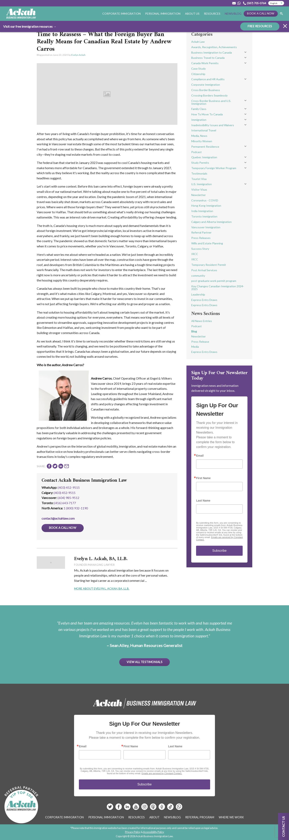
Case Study (198, 68)
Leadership (198, 294)
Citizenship (198, 74)
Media (195, 346)
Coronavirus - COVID (204, 200)
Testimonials (199, 173)
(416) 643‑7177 (65, 503)
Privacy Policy (132, 832)
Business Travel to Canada (208, 57)
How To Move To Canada (207, 114)
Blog (194, 331)
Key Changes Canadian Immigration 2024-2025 (217, 287)
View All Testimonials (144, 662)
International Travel (203, 130)
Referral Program (199, 817)
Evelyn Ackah (78, 54)
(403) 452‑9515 (64, 493)
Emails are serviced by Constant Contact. (161, 773)
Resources (212, 13)
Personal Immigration (162, 13)
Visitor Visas (199, 189)
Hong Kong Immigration (206, 205)
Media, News (199, 135)
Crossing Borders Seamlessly (209, 95)
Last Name (203, 500)
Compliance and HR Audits (208, 79)
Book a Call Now (260, 13)
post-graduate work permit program (213, 280)
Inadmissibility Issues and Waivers (212, 125)
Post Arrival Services (204, 270)
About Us (192, 13)
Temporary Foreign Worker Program (213, 168)
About (154, 817)
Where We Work (231, 817)
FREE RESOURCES (260, 26)
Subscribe (219, 550)
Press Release (200, 341)
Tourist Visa (199, 179)
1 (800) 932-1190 (76, 508)
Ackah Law (198, 41)
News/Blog (233, 13)
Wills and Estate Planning (207, 243)
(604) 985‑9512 (68, 498)
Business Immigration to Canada (211, 52)
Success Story (200, 248)
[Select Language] (276, 3)
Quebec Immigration (204, 157)
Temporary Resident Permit (208, 264)
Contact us (283, 826)
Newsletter (198, 195)
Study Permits (200, 162)
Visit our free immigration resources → (29, 26)
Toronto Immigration (204, 216)
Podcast (196, 152)
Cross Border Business (205, 90)
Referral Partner (201, 232)
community (198, 275)
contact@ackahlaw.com (58, 518)
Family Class (198, 109)
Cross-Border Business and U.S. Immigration (211, 102)
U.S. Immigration (201, 184)
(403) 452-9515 (69, 487)
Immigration (198, 119)
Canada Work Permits (205, 63)
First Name (203, 478)
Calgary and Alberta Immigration (211, 221)
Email (200, 455)
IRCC (194, 254)
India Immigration (202, 211)
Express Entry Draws (204, 300)
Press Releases (201, 238)
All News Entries (201, 321)
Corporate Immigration (121, 13)
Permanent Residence (205, 146)
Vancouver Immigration (205, 227)
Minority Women (201, 141)
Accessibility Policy (153, 832)
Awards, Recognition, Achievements (214, 47)
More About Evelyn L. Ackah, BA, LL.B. (101, 588)
